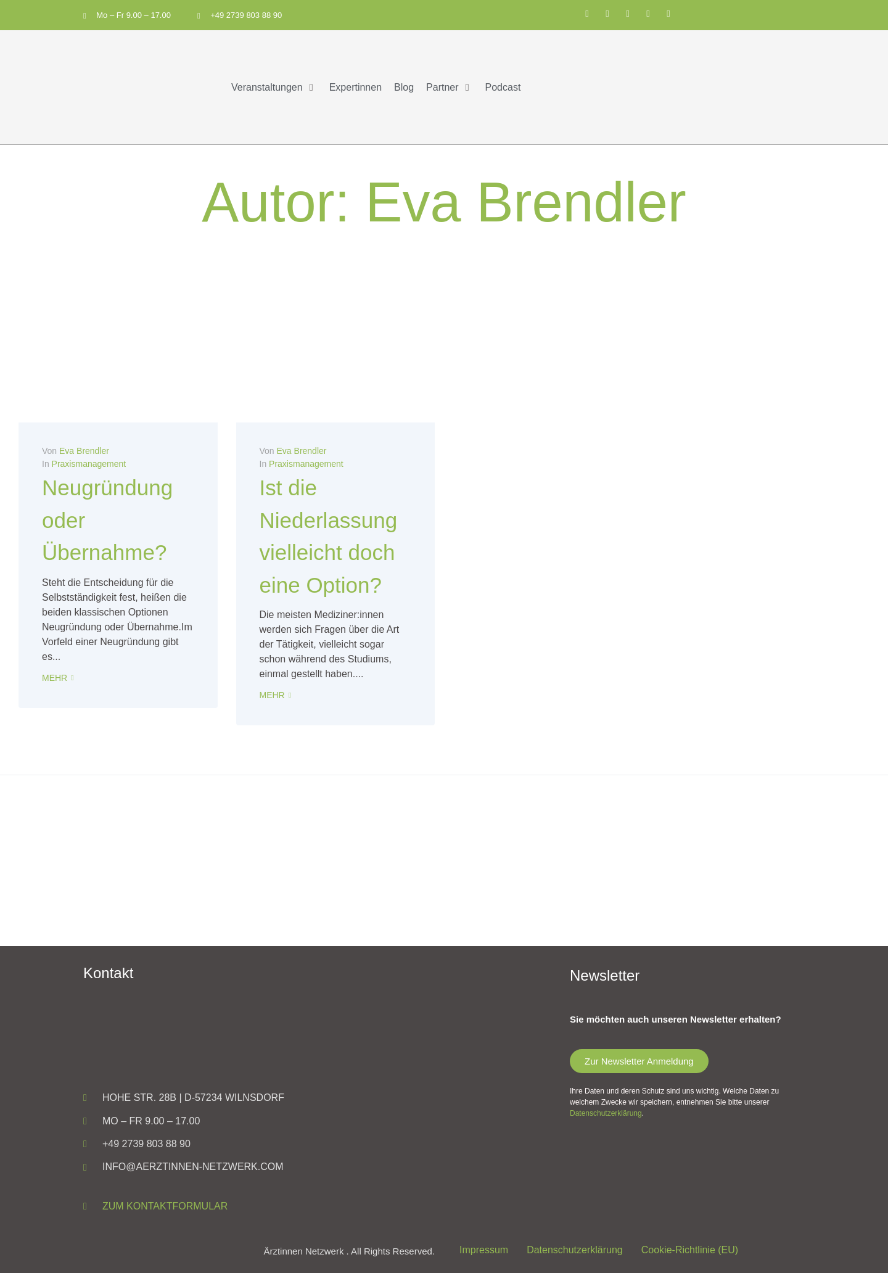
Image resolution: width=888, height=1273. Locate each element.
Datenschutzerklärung (606, 1112)
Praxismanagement (89, 464)
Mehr (54, 677)
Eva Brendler (84, 451)
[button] (274, 86)
